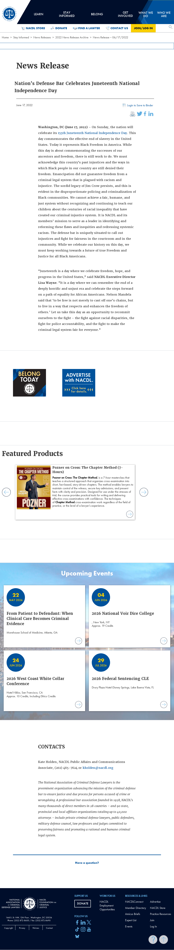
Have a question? (87, 863)
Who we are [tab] (164, 14)
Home (5, 37)
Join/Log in (143, 28)
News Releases (42, 37)
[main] (87, 444)
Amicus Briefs (132, 914)
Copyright (8, 928)
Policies (36, 928)
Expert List (130, 920)
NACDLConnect (134, 902)
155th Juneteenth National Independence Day (92, 133)
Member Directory (135, 908)
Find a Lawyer (86, 28)
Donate (59, 28)
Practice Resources (160, 914)
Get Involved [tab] (125, 15)
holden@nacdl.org (99, 768)
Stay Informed (21, 37)
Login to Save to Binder (137, 105)
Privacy (22, 928)
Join (152, 920)
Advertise (155, 902)
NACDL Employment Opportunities (107, 905)
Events (128, 926)
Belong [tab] (97, 15)
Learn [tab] (38, 15)
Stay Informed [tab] (67, 15)
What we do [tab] (145, 14)
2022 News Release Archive (71, 37)
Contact (49, 928)
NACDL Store (33, 28)
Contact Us (117, 28)
